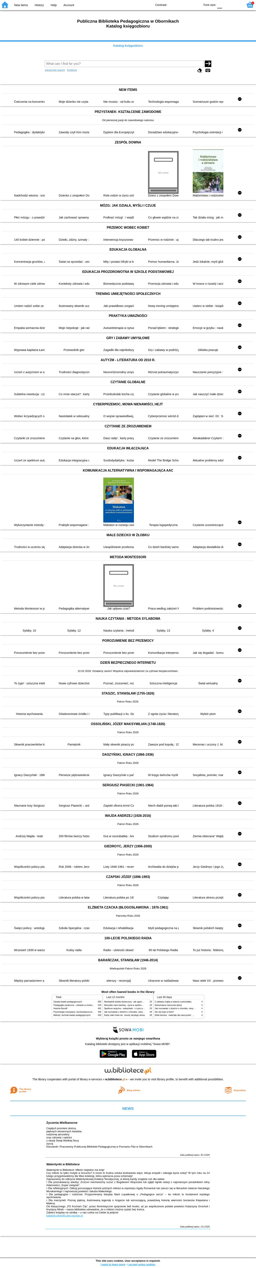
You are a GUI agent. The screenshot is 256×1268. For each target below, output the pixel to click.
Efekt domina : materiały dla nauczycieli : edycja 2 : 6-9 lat (181, 1015)
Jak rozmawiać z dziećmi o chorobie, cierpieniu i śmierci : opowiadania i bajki (139, 1012)
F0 (219, 4)
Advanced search (55, 70)
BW (180, 4)
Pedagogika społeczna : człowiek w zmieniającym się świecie (81, 1005)
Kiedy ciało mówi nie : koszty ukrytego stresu (124, 1015)
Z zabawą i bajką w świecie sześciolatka (173, 1002)
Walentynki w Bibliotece (63, 1164)
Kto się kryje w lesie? (164, 1012)
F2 (236, 4)
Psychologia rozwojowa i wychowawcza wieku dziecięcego (80, 1012)
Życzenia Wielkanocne (62, 1122)
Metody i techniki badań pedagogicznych (72, 1015)
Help (54, 5)
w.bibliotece (115, 1079)
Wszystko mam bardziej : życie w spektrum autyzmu (128, 1005)
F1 (227, 4)
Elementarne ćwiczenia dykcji (168, 1005)
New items (21, 5)
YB (188, 4)
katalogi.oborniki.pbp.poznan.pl (64, 1215)
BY (196, 4)
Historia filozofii (60, 1008)
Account (68, 5)
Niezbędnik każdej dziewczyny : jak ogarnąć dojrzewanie (130, 1002)
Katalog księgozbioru (128, 45)
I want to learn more (113, 1264)
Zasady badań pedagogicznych (67, 1002)
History (39, 5)
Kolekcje (72, 70)
